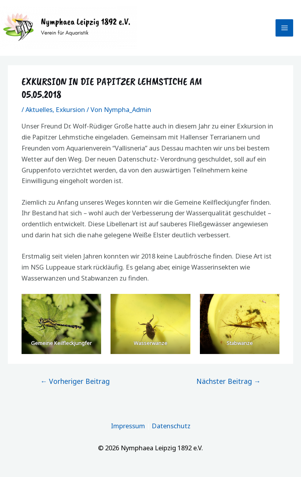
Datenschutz (171, 425)
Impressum (128, 425)
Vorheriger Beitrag (75, 381)
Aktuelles (39, 109)
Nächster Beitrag (228, 381)
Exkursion (70, 109)
